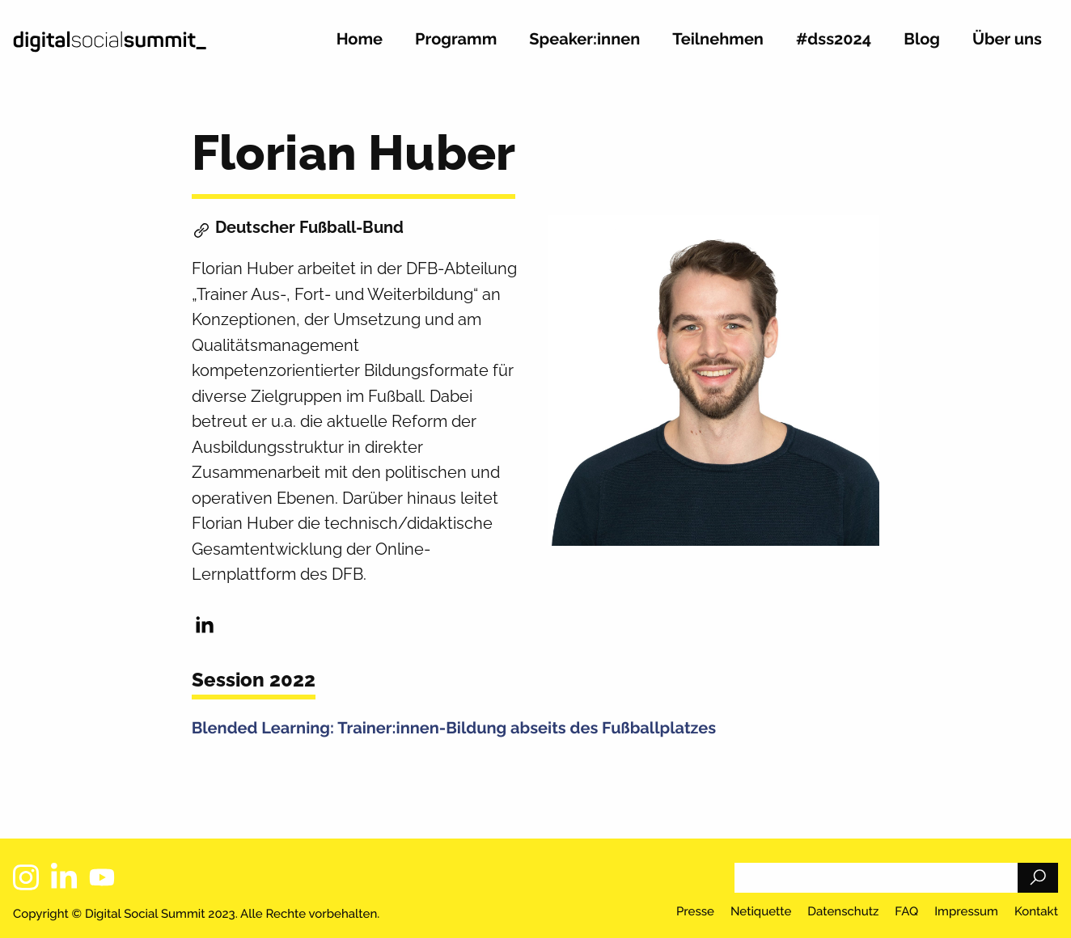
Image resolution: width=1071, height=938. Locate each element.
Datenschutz (842, 912)
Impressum (966, 912)
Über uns (1007, 40)
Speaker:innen (584, 40)
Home (360, 40)
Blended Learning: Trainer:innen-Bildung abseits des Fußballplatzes (454, 727)
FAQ (906, 912)
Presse (695, 912)
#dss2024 (833, 40)
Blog (922, 40)
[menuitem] (360, 46)
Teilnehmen (718, 40)
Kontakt (1036, 912)
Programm (456, 40)
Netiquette (760, 912)
